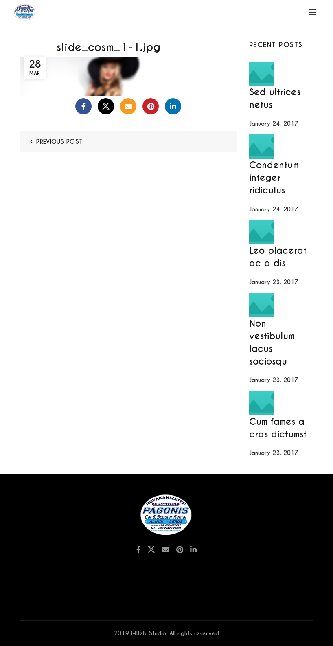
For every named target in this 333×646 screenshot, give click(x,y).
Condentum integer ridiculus (274, 177)
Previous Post (59, 141)
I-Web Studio (148, 633)
